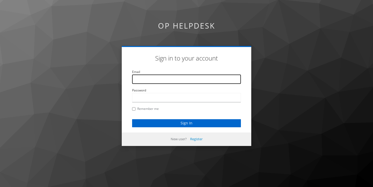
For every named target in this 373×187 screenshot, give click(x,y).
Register (196, 139)
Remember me (145, 108)
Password (139, 90)
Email (136, 72)
